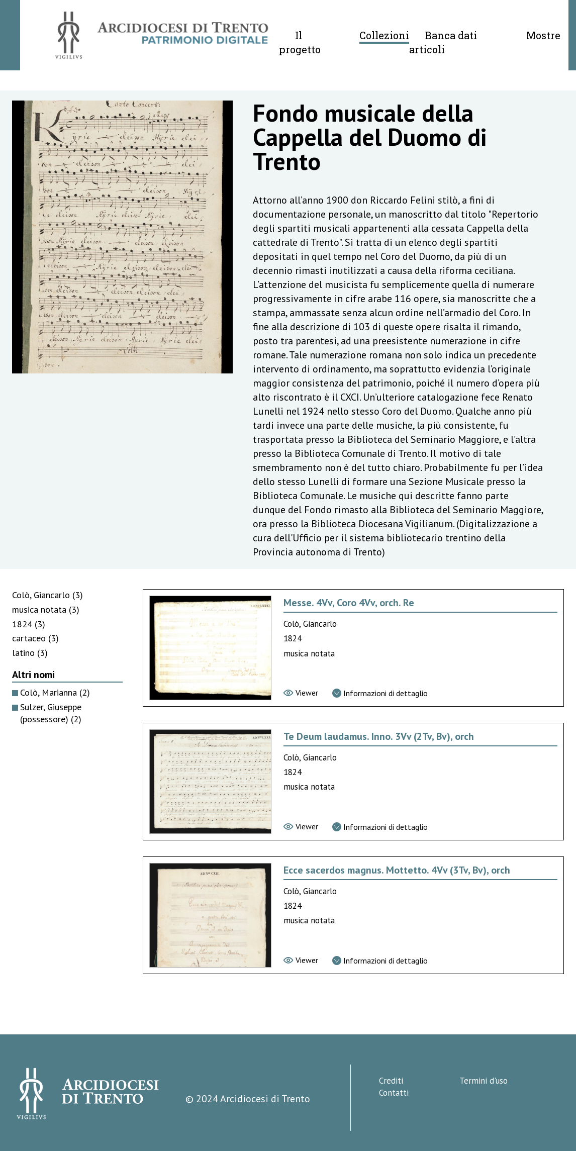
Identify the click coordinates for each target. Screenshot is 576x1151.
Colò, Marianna (55, 692)
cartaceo (35, 638)
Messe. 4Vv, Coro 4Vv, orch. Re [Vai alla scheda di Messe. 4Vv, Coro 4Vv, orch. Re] (348, 602)
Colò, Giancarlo (47, 595)
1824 (28, 624)
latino (30, 652)
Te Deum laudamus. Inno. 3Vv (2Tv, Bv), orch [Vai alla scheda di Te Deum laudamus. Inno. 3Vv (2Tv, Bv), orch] (378, 736)
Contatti (394, 1093)
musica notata (45, 609)
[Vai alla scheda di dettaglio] (380, 693)
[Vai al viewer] (300, 693)
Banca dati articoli (443, 42)
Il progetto (300, 42)
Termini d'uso (483, 1081)
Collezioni (384, 35)
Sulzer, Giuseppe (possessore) (50, 713)
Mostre (543, 35)
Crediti (391, 1081)
